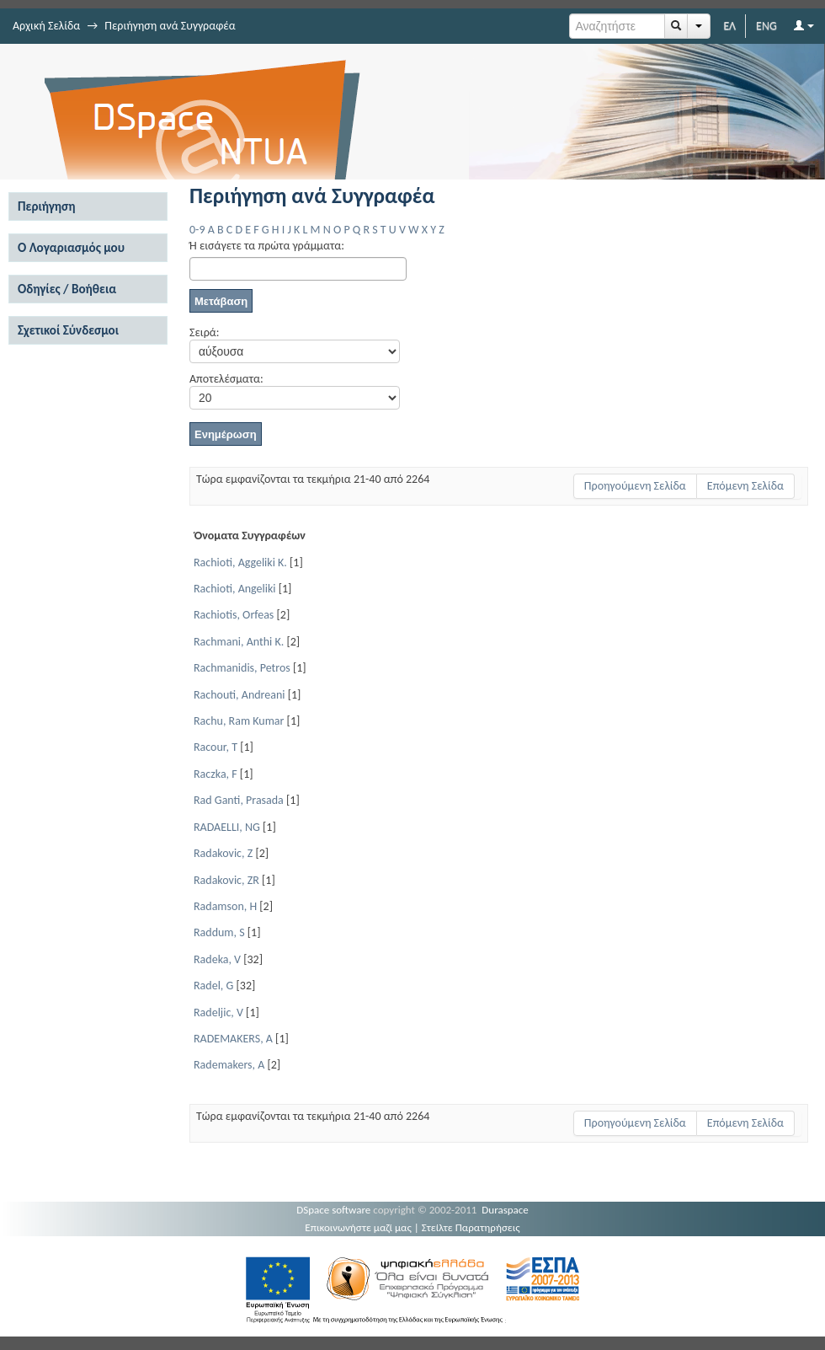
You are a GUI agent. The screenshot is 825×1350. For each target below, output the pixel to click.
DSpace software (333, 1209)
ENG (766, 26)
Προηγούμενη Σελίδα (635, 486)
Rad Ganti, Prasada (239, 800)
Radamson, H (225, 906)
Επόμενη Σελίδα (745, 486)
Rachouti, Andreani (239, 695)
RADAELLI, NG (227, 827)
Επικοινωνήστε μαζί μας (358, 1227)
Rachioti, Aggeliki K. (240, 562)
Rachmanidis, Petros (242, 668)
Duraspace (505, 1209)
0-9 (197, 229)
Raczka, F (215, 774)
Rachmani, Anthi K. (239, 642)
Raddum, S (219, 932)
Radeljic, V (218, 1012)
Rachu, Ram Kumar (239, 721)
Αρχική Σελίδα (46, 26)
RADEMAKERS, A (233, 1038)
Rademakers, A (229, 1065)
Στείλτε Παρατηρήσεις (471, 1227)
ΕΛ (729, 26)
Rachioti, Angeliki (235, 588)
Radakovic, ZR (226, 880)
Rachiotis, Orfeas (234, 615)
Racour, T (215, 747)
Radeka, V (217, 959)
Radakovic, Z (223, 853)
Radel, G (213, 985)
